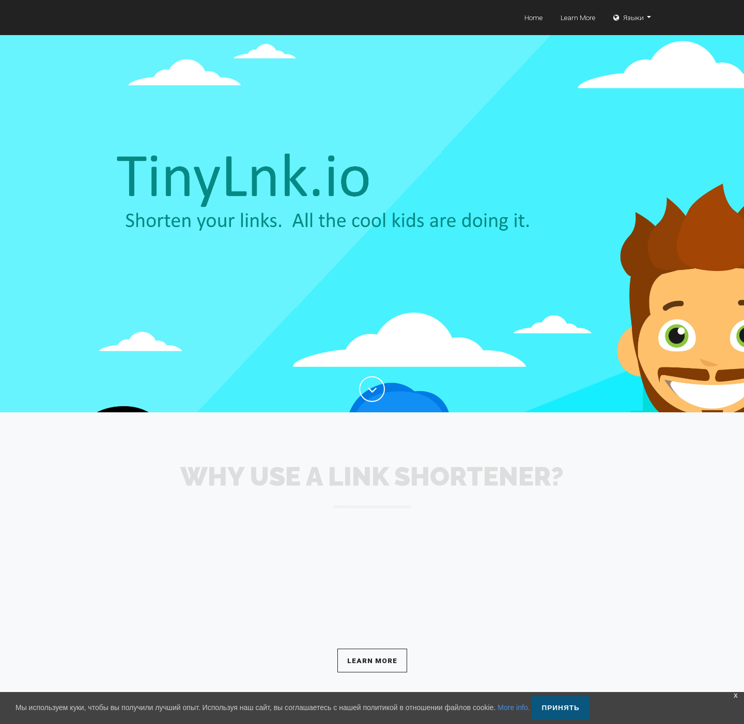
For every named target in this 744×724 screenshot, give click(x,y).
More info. (513, 707)
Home (533, 28)
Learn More (578, 28)
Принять (560, 708)
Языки (629, 28)
